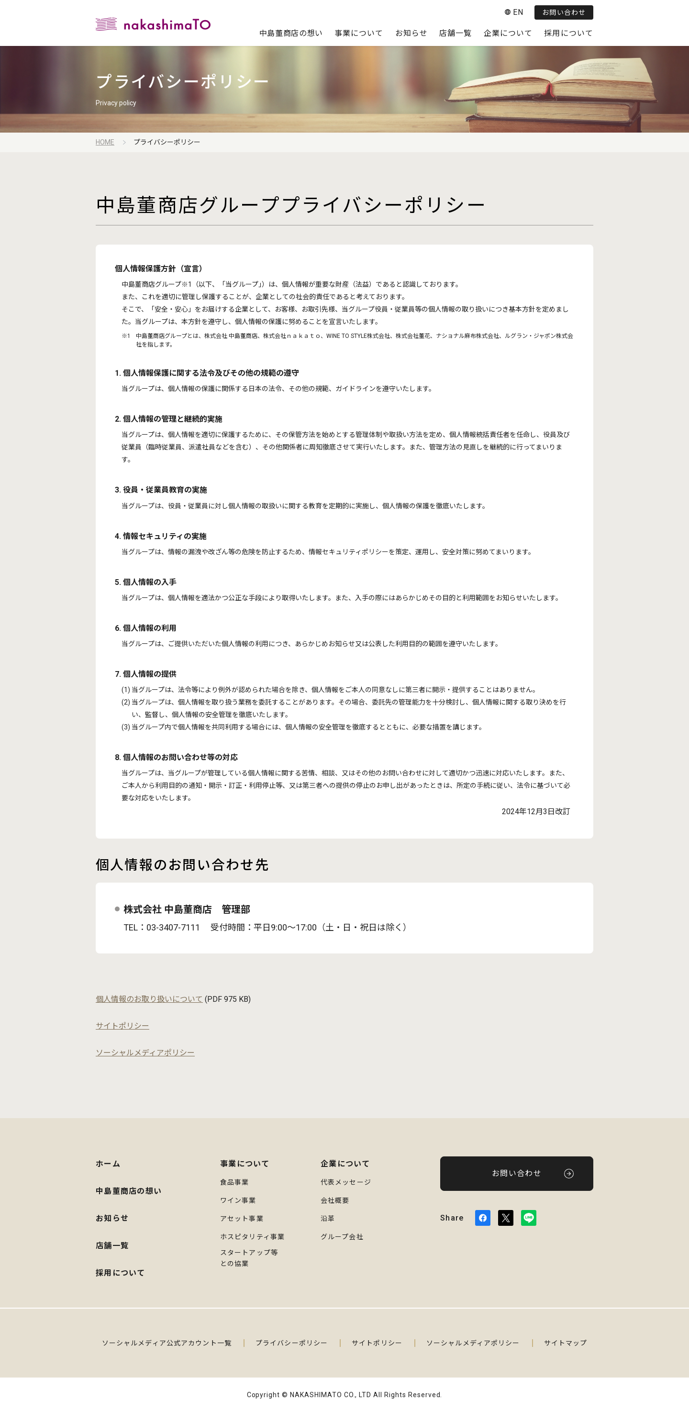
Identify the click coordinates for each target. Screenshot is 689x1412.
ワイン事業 (238, 1200)
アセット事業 (242, 1218)
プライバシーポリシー (292, 1343)
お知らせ (411, 33)
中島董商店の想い (291, 33)
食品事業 (234, 1182)
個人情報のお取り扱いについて (149, 999)
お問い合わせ (564, 12)
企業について (508, 33)
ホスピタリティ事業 (252, 1237)
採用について (568, 33)
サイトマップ (566, 1343)
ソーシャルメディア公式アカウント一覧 (167, 1343)
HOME (105, 142)
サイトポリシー (122, 1026)
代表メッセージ (346, 1182)
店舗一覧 (455, 33)
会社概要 (335, 1200)
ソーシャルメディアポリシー (145, 1052)
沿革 (328, 1218)
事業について (359, 33)
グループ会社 (342, 1237)
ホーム (108, 1163)
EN (518, 12)
